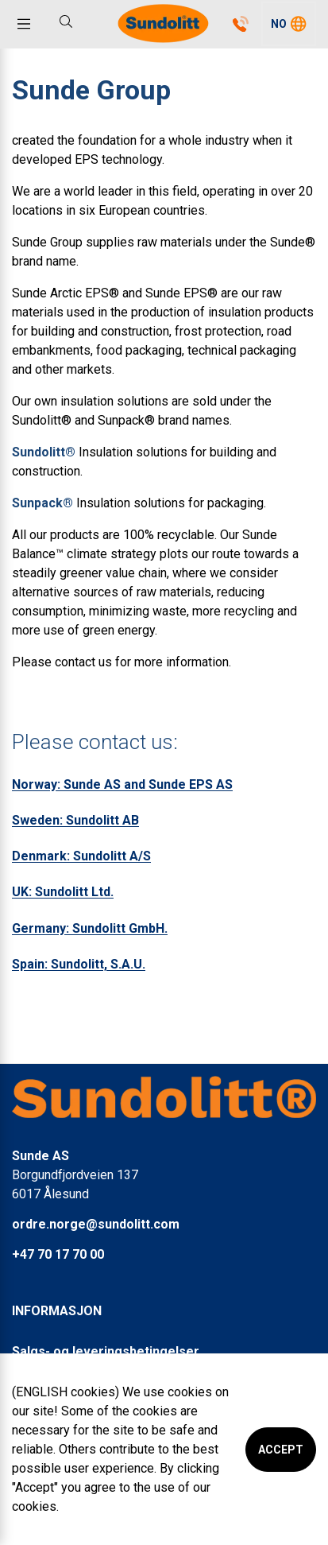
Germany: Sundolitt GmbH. (90, 928)
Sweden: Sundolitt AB (75, 820)
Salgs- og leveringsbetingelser (105, 1351)
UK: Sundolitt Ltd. (63, 891)
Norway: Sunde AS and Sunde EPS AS (122, 784)
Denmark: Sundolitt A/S (81, 856)
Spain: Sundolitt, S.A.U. (78, 964)
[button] (288, 24)
